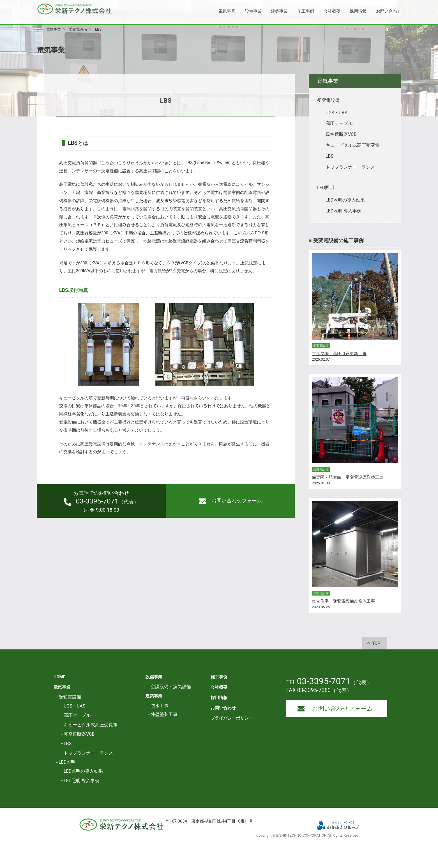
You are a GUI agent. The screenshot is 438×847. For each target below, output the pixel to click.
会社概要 (332, 11)
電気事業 (226, 11)
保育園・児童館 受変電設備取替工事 (347, 477)
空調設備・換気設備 (171, 686)
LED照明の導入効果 (345, 200)
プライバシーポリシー (232, 718)
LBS (329, 156)
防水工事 (160, 705)
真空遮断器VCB (341, 134)
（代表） (101, 501)
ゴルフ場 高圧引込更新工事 (339, 353)
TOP (376, 643)
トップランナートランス (350, 167)
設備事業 (253, 11)
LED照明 (325, 187)
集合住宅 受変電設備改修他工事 (343, 601)
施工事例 (305, 11)
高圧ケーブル (339, 123)
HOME (59, 676)
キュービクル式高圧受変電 (352, 145)
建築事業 (279, 11)
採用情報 (358, 11)
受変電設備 (328, 100)
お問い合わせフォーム (230, 501)
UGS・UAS (336, 112)
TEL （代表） (329, 682)
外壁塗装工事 (164, 714)
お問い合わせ (388, 11)
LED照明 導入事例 (343, 211)
